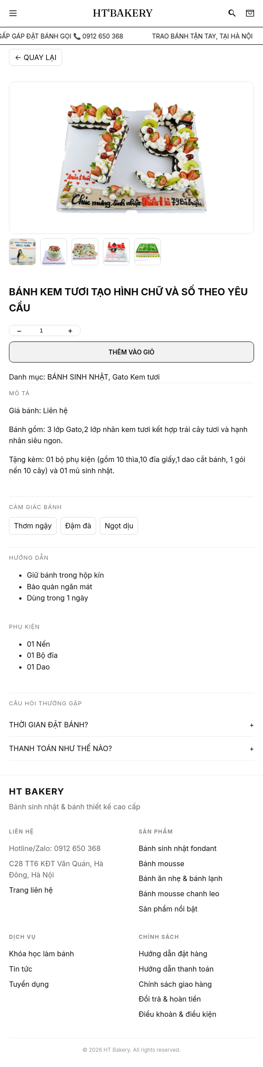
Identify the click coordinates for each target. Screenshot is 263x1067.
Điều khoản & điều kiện (177, 1014)
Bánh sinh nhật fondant (177, 848)
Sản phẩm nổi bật (168, 908)
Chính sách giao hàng (175, 984)
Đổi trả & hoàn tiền (170, 998)
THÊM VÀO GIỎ (132, 352)
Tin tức (20, 968)
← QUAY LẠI (35, 57)
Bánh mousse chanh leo (179, 893)
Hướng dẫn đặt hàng (173, 953)
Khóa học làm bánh (41, 953)
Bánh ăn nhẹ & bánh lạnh (180, 878)
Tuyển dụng (29, 984)
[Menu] (13, 13)
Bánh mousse (161, 863)
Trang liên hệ (31, 890)
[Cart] (250, 13)
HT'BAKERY (123, 13)
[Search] (232, 13)
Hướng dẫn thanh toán (176, 968)
